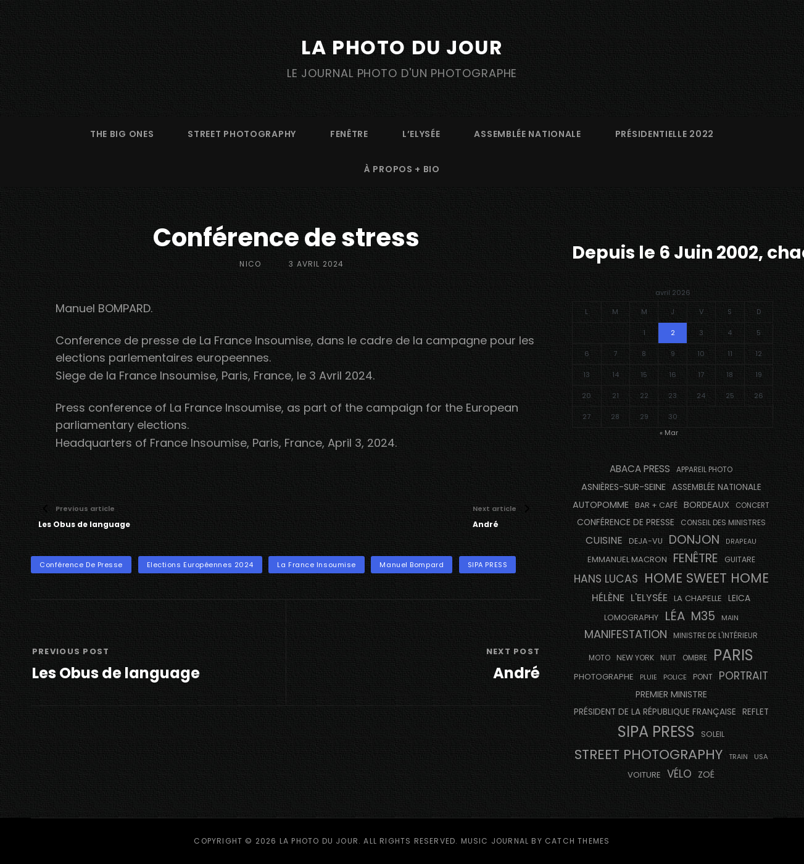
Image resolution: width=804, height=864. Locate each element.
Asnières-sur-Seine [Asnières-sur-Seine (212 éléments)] (623, 486)
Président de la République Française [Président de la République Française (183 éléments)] (655, 712)
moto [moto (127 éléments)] (599, 658)
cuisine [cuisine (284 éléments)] (604, 540)
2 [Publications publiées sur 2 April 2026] (673, 332)
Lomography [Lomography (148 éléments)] (631, 617)
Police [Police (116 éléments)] (675, 677)
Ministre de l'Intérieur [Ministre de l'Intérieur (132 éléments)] (715, 635)
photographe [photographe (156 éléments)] (604, 677)
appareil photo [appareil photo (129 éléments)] (704, 470)
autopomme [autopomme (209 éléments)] (601, 504)
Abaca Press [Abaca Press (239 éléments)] (640, 468)
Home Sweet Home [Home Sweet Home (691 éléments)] (706, 578)
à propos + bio (402, 168)
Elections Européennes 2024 (200, 565)
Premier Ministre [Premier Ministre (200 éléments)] (671, 693)
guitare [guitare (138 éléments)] (739, 559)
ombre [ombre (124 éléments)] (694, 658)
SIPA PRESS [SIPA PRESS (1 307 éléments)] (656, 731)
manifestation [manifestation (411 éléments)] (625, 634)
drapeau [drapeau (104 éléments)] (741, 541)
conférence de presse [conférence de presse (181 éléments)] (625, 522)
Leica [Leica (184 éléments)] (739, 598)
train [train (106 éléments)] (738, 757)
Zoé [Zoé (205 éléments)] (706, 774)
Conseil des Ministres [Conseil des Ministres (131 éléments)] (723, 522)
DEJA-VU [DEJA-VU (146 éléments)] (646, 540)
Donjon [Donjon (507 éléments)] (694, 539)
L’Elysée (421, 133)
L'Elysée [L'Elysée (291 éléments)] (649, 598)
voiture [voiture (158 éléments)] (644, 775)
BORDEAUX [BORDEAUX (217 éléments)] (706, 504)
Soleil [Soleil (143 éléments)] (712, 734)
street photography (242, 133)
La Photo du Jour (402, 47)
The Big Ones (122, 133)
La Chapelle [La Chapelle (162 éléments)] (698, 598)
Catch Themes (577, 841)
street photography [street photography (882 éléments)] (648, 754)
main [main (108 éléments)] (730, 617)
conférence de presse (81, 565)
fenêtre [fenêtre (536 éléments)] (695, 558)
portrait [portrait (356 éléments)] (743, 675)
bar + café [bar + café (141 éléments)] (656, 504)
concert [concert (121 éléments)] (752, 505)
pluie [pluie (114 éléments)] (648, 677)
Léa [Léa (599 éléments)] (675, 615)
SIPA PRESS (488, 565)
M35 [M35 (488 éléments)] (703, 615)
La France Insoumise (316, 565)
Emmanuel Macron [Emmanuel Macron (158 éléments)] (627, 559)
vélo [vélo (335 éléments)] (679, 773)
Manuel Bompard (411, 565)
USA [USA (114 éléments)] (761, 757)
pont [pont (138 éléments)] (703, 676)
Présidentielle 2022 (664, 133)
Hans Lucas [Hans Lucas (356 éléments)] (606, 578)
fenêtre (349, 133)
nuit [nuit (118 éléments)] (668, 658)
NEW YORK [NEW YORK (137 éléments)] (635, 657)
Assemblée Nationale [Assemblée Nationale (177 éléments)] (716, 486)
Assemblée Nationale (527, 133)
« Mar (669, 432)
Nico (250, 264)
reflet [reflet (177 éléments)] (755, 712)
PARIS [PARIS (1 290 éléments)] (733, 655)
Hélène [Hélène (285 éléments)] (608, 598)
